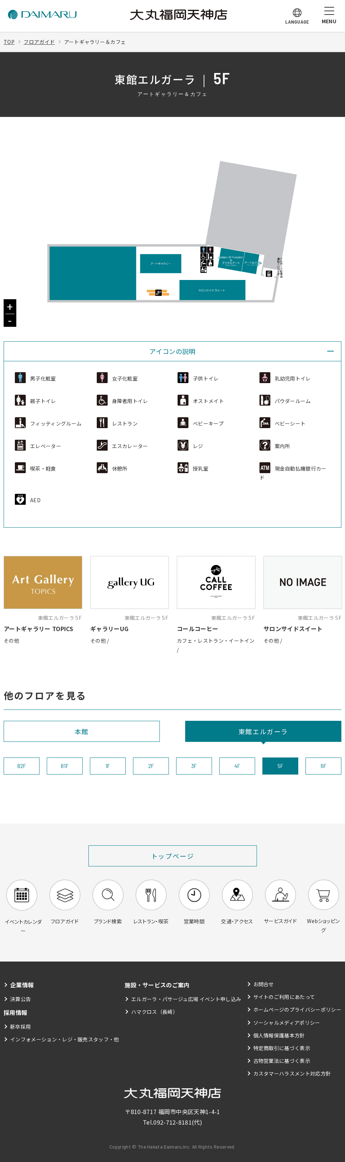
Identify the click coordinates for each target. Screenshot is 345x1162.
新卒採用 (20, 1026)
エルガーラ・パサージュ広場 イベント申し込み (186, 999)
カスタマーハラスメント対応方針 (292, 1073)
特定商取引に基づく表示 (282, 1048)
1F (107, 765)
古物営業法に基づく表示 (282, 1060)
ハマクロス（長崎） (154, 1011)
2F (151, 765)
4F (237, 765)
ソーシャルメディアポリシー (286, 1022)
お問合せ (263, 984)
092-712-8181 (172, 1122)
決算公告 (20, 999)
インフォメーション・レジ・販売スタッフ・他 (64, 1039)
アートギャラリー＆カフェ (95, 41)
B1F (64, 765)
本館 (82, 731)
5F (280, 765)
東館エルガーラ (263, 731)
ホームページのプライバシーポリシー (297, 1009)
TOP (9, 41)
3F (194, 765)
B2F (21, 765)
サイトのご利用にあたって (284, 996)
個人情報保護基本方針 (279, 1035)
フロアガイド (39, 41)
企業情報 (22, 984)
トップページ (172, 856)
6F (324, 765)
